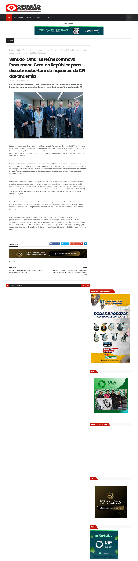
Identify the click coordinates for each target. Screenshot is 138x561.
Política (18, 50)
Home (11, 50)
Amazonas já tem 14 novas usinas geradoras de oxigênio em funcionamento (115, 343)
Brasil (28, 17)
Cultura (47, 17)
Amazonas (18, 17)
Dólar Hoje (96, 409)
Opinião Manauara (104, 356)
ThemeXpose (18, 558)
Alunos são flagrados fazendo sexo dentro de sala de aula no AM (116, 333)
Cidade (37, 17)
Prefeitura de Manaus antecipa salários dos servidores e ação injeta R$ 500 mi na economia (117, 326)
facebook (84, 286)
